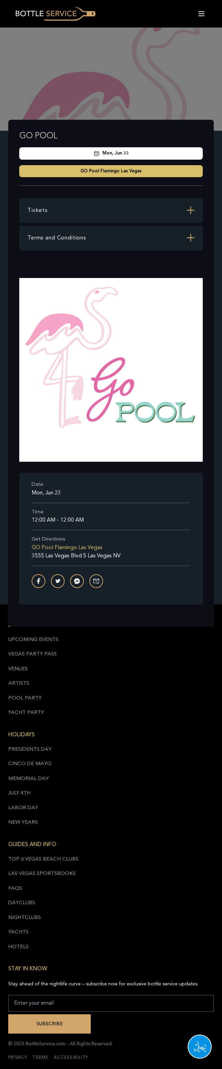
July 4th (19, 793)
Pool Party (25, 698)
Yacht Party (26, 712)
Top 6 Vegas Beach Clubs (43, 859)
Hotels (18, 947)
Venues (18, 669)
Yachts (18, 932)
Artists (18, 683)
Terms (40, 1058)
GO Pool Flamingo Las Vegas (111, 171)
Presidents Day (30, 749)
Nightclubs (24, 917)
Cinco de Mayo (30, 764)
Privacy (17, 1058)
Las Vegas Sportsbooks (42, 873)
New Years (23, 822)
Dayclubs (21, 903)
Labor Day (23, 808)
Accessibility (71, 1058)
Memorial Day (28, 778)
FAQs (15, 888)
